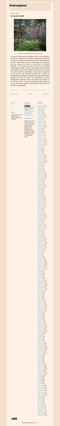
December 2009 (41, 346)
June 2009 (40, 357)
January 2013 (41, 282)
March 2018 (40, 196)
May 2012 (40, 296)
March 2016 (40, 222)
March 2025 (40, 112)
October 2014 (41, 245)
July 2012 (40, 292)
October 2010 (41, 329)
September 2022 (41, 126)
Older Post (46, 94)
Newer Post (14, 94)
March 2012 (40, 299)
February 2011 (41, 322)
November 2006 (41, 411)
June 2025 (40, 109)
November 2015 (41, 226)
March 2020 (40, 170)
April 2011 (40, 318)
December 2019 (41, 173)
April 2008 (40, 381)
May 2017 (40, 210)
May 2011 (40, 317)
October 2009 (41, 350)
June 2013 (40, 273)
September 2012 (41, 289)
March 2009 (40, 362)
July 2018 (40, 189)
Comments (15, 108)
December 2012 (41, 283)
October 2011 (41, 308)
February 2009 (41, 364)
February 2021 (41, 154)
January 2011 (41, 324)
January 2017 (41, 214)
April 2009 (40, 360)
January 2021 (41, 156)
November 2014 (41, 243)
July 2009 (40, 355)
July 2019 (40, 180)
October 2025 (41, 107)
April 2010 (40, 339)
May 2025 (40, 110)
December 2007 (41, 388)
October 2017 (41, 203)
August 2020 (40, 163)
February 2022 (41, 135)
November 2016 (41, 215)
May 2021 (40, 151)
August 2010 (40, 332)
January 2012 (41, 303)
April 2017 (40, 212)
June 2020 (40, 166)
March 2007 (40, 404)
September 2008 (41, 373)
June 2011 (40, 315)
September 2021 (41, 144)
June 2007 (40, 399)
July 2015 (40, 231)
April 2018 (40, 194)
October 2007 (41, 392)
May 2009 (40, 359)
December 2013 (41, 263)
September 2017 (41, 205)
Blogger (36, 422)
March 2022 (40, 133)
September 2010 (41, 331)
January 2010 (41, 345)
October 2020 (41, 159)
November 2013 (41, 264)
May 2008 (40, 380)
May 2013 (40, 275)
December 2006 (41, 409)
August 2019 (40, 179)
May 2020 (40, 168)
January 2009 (41, 366)
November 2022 (41, 124)
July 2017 (40, 208)
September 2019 (41, 177)
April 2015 (40, 235)
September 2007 (41, 394)
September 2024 (41, 116)
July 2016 (40, 221)
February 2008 (41, 385)
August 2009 (40, 353)
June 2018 (40, 191)
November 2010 (41, 327)
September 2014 (41, 247)
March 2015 (40, 236)
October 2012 (41, 287)
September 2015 (41, 228)
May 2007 (40, 401)
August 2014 (40, 249)
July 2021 (40, 147)
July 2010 (40, 334)
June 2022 (40, 131)
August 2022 (40, 128)
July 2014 (40, 250)
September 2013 (41, 268)
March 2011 (40, 320)
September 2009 (41, 352)
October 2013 (41, 266)
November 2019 (41, 175)
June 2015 (40, 233)
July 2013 (40, 271)
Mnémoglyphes (18, 5)
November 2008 (41, 369)
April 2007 (40, 402)
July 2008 (40, 376)
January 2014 (41, 261)
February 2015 (41, 238)
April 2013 (40, 276)
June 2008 (40, 378)
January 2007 (41, 408)
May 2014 (40, 254)
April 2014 (40, 256)
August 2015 (40, 229)
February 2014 (41, 259)
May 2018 (40, 193)
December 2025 (41, 105)
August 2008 (40, 374)
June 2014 (40, 252)
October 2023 (41, 123)
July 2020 (40, 165)
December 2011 (41, 304)
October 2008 (41, 371)
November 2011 (41, 306)
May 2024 (40, 119)
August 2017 (40, 207)
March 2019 (40, 182)
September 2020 (41, 161)
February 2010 (41, 343)
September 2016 (41, 217)
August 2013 (40, 269)
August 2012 (40, 290)
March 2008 (40, 383)
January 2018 (41, 200)
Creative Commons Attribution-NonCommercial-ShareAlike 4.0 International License (29, 112)
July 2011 (40, 313)
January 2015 (41, 240)
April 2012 (40, 297)
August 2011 (40, 311)
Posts (14, 105)
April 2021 (40, 152)
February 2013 (41, 280)
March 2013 (40, 278)
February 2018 (41, 198)
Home (30, 94)
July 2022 (40, 130)
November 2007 (41, 390)
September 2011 (41, 310)
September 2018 (41, 186)
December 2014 (41, 242)
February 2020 (41, 172)
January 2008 (41, 387)
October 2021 (41, 142)
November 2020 (41, 158)
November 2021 (41, 140)
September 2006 (41, 415)
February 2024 (41, 121)
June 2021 (40, 149)
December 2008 (41, 367)
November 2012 (41, 285)
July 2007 (40, 397)
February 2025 (41, 114)
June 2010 (40, 336)
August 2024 (40, 117)
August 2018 (40, 187)
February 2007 (41, 406)
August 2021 (40, 145)
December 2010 (41, 325)
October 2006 (41, 413)
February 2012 (41, 301)
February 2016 (41, 224)
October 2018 (41, 184)
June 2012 (40, 294)
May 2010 (40, 338)
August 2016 (40, 219)
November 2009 (41, 348)
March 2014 (40, 257)
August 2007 (40, 395)
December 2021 (41, 138)
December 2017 (41, 201)
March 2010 (40, 341)
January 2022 (41, 137)
